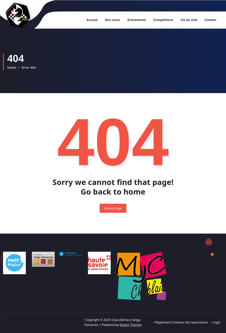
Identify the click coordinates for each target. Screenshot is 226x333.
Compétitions (163, 20)
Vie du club (189, 20)
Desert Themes (130, 325)
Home (11, 67)
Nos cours (112, 20)
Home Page (113, 212)
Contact (210, 20)
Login (216, 322)
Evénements (137, 20)
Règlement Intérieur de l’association (181, 322)
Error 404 (29, 67)
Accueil (92, 20)
